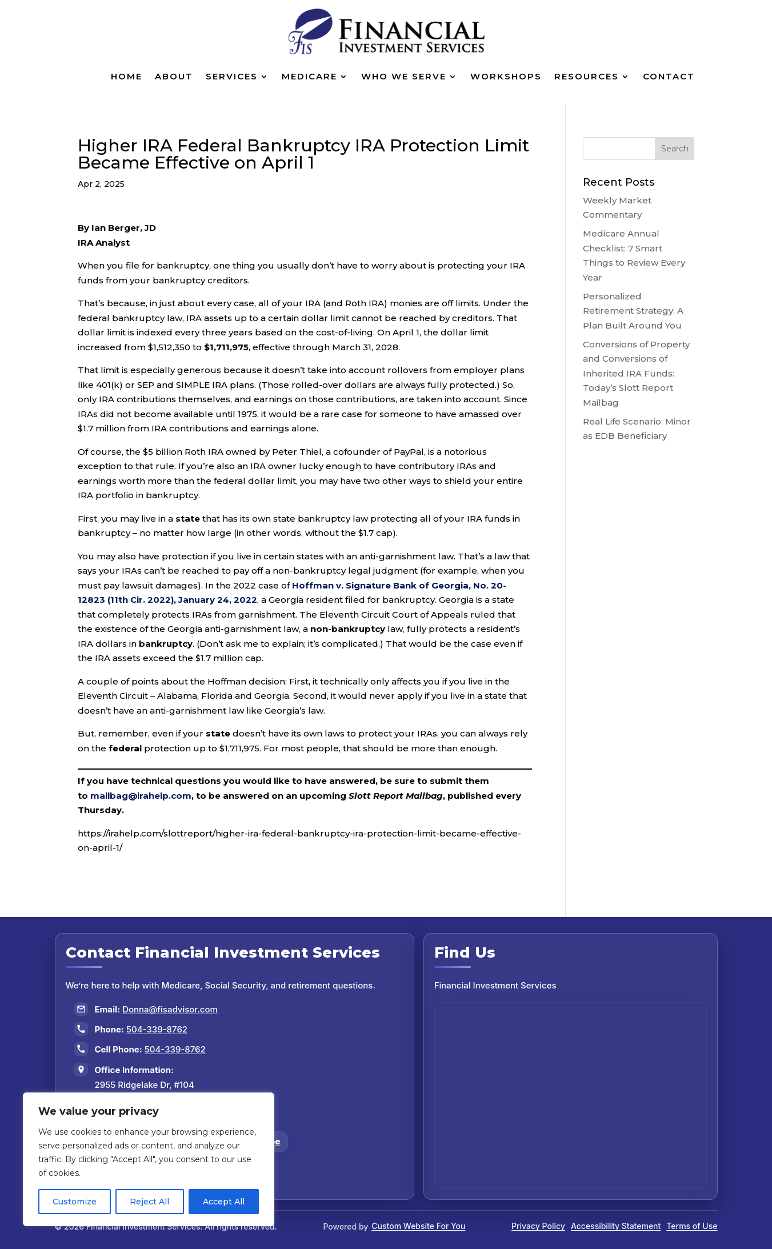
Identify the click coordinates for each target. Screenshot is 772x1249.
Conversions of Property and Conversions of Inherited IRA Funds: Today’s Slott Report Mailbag (636, 373)
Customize (75, 1201)
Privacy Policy (538, 1226)
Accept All (224, 1201)
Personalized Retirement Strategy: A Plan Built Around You (633, 311)
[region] (148, 1159)
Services (232, 76)
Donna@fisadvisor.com (170, 1009)
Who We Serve (403, 76)
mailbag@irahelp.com (140, 795)
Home (126, 76)
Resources (586, 76)
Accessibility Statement (616, 1226)
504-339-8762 (156, 1029)
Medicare (309, 76)
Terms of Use (691, 1226)
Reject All (149, 1201)
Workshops (506, 76)
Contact (669, 76)
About (174, 76)
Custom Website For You (418, 1226)
